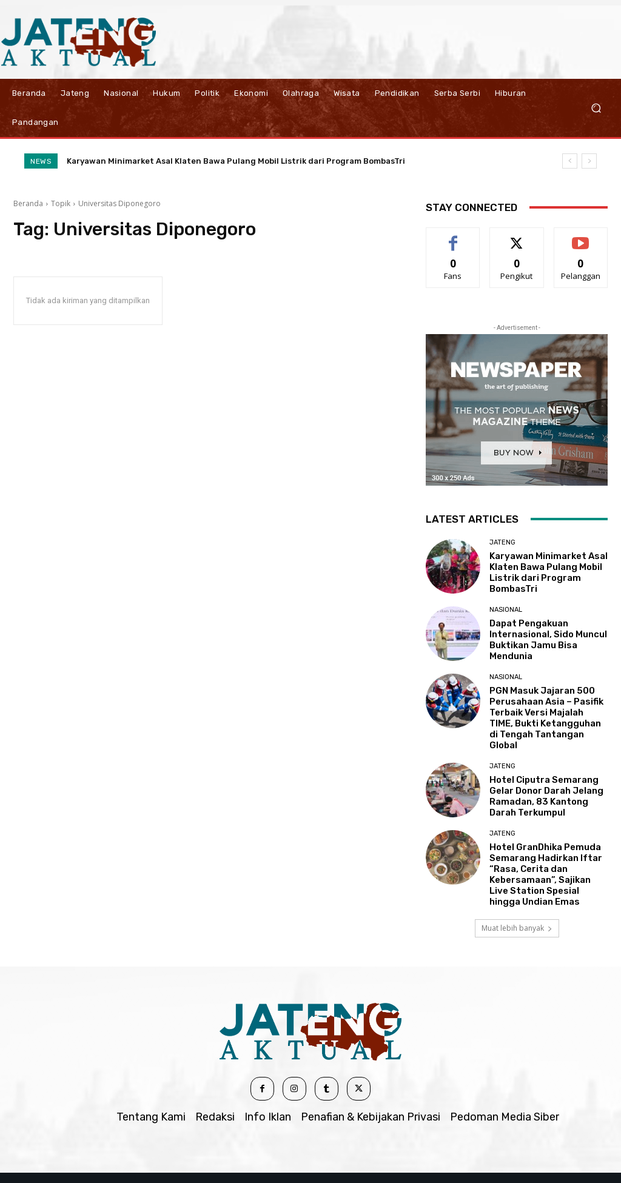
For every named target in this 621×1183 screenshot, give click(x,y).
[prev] (569, 161)
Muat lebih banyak (517, 928)
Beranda (28, 203)
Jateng (502, 542)
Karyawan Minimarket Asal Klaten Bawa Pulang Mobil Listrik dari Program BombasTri (236, 161)
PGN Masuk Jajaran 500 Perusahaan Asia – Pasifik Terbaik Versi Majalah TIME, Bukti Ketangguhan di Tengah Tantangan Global (546, 718)
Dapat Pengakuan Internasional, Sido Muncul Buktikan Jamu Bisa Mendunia (548, 640)
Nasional (505, 609)
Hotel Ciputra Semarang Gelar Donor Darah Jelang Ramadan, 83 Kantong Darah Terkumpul (546, 796)
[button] (596, 107)
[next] (589, 161)
